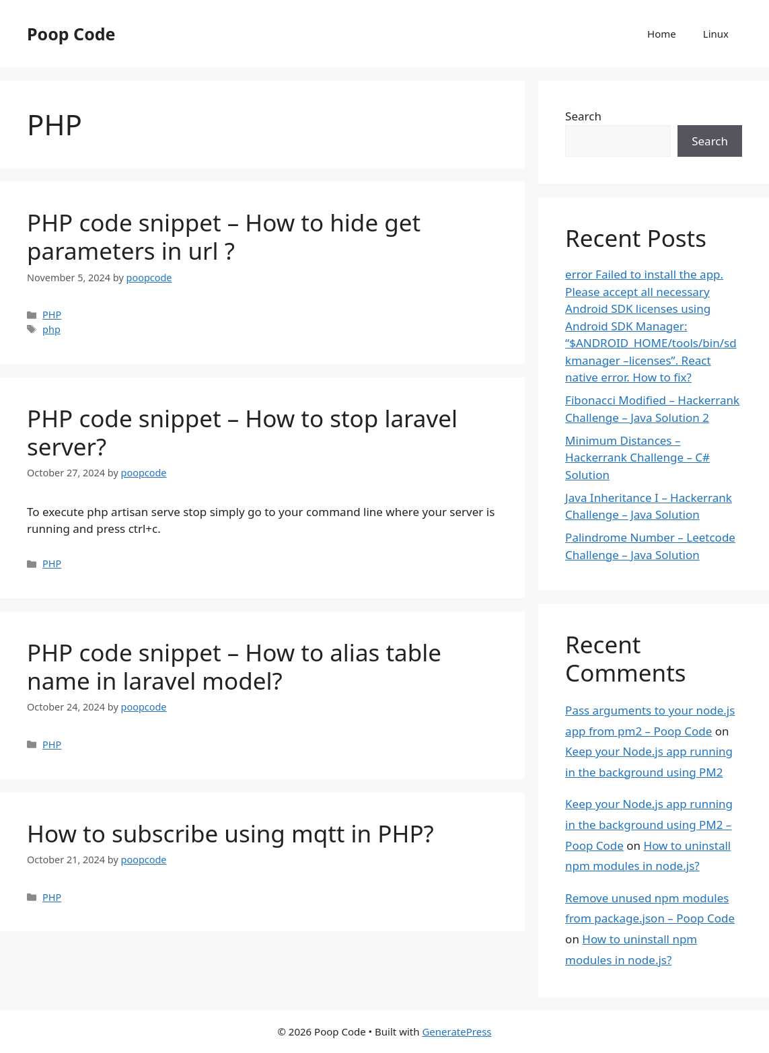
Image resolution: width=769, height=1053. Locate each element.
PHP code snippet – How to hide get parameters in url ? (223, 236)
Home (661, 33)
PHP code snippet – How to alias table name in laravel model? (234, 666)
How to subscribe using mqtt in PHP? (230, 833)
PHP (51, 314)
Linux (716, 33)
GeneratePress (456, 1031)
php (51, 329)
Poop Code (71, 33)
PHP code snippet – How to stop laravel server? (242, 432)
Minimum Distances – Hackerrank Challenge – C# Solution (637, 457)
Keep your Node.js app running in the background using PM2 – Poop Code (649, 824)
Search (583, 116)
